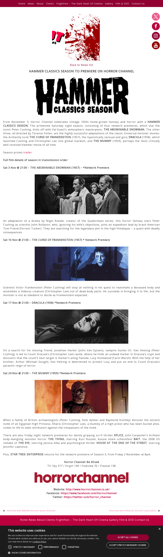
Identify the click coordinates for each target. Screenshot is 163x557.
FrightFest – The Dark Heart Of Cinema (79, 3)
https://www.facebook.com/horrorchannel (89, 493)
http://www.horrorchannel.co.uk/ (88, 489)
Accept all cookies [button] (128, 537)
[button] (55, 553)
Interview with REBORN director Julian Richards (31, 510)
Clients (50, 3)
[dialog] (81, 541)
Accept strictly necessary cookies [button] (127, 545)
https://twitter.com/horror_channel (87, 497)
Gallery (109, 3)
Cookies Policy (39, 541)
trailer (27, 152)
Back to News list (81, 65)
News (31, 3)
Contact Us (138, 3)
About (40, 3)
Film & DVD (122, 3)
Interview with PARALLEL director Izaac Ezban (132, 510)
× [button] (159, 529)
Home (21, 3)
